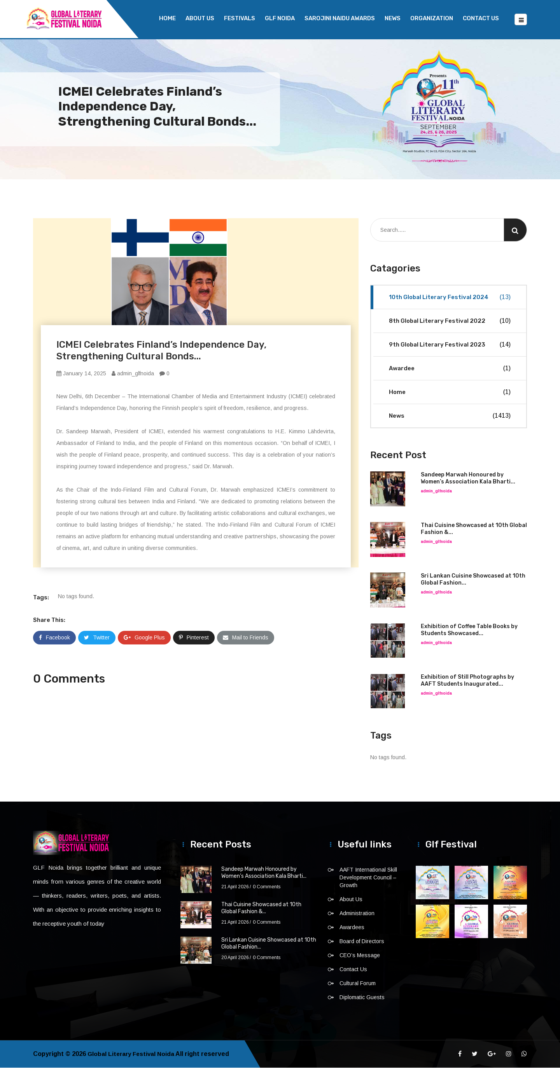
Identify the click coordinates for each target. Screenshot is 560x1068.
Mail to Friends (245, 638)
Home (167, 18)
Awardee (450, 369)
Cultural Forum (358, 983)
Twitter (97, 638)
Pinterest (194, 638)
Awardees (352, 927)
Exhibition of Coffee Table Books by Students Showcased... (469, 630)
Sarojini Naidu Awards (339, 18)
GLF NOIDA (280, 18)
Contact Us (481, 18)
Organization (431, 18)
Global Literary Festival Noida (132, 1054)
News (393, 18)
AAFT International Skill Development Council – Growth (368, 878)
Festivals (239, 18)
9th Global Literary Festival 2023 (450, 345)
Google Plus (144, 638)
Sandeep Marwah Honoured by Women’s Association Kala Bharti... (468, 478)
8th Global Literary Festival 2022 (450, 321)
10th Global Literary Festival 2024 (450, 297)
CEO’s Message (360, 955)
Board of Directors (362, 941)
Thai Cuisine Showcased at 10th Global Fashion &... (261, 908)
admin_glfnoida (133, 374)
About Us (200, 18)
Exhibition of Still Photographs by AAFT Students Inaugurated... (467, 681)
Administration (357, 913)
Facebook (54, 638)
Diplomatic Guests (362, 997)
